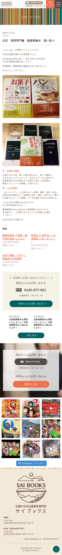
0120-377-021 (34, 3)
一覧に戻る (31, 335)
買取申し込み (34, 384)
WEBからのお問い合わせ (32, 303)
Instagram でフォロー (31, 463)
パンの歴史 (12, 188)
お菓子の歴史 (13, 171)
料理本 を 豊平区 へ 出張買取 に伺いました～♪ (43, 238)
